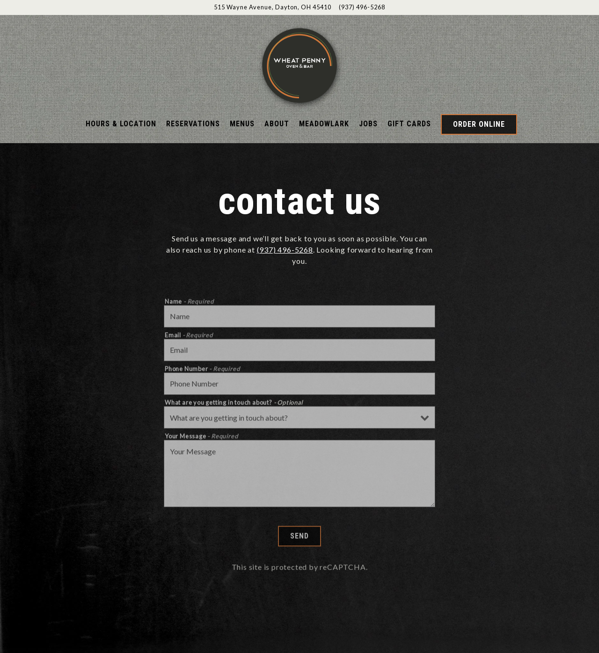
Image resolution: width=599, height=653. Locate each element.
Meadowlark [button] (324, 123)
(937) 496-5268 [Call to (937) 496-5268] (362, 7)
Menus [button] (242, 123)
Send (299, 547)
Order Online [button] (479, 124)
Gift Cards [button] (409, 123)
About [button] (276, 123)
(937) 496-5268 (285, 249)
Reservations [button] (193, 123)
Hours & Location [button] (121, 123)
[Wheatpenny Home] (299, 64)
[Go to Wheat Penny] (272, 7)
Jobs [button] (368, 123)
